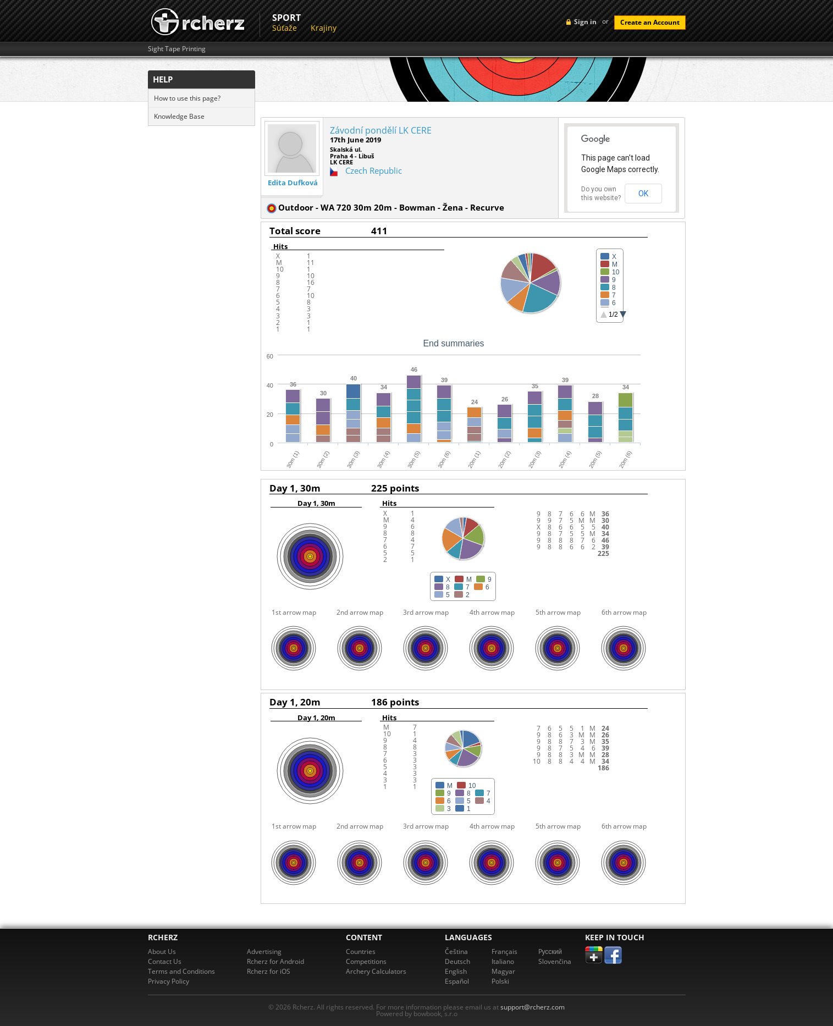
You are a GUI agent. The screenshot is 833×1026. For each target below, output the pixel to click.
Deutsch (457, 961)
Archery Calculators (376, 971)
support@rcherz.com (532, 1007)
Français (504, 951)
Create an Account (650, 22)
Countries (361, 951)
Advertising (264, 951)
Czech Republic (373, 170)
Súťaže (284, 28)
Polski (500, 981)
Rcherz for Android (275, 961)
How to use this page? (187, 98)
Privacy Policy (168, 981)
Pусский (550, 951)
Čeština (456, 951)
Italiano (503, 961)
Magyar (503, 971)
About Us (162, 951)
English (456, 971)
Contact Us (164, 961)
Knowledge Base (179, 116)
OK (643, 193)
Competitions (366, 961)
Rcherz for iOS (268, 971)
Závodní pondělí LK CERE (381, 130)
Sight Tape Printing (177, 49)
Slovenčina (554, 961)
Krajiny (323, 28)
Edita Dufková (293, 182)
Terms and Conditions (181, 971)
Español (457, 981)
